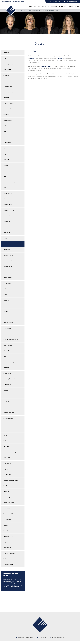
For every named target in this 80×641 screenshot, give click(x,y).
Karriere (71, 6)
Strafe (4, 429)
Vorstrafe (5, 525)
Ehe (4, 148)
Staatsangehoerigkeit (8, 412)
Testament (6, 446)
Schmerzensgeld (7, 384)
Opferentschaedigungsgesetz (10, 339)
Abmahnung (6, 52)
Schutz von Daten (7, 120)
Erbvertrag (5, 199)
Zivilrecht (5, 559)
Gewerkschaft (6, 227)
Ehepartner (6, 159)
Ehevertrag (6, 170)
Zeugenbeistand (7, 547)
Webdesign (6, 530)
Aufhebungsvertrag (8, 92)
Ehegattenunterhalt (8, 154)
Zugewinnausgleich (8, 564)
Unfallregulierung (7, 474)
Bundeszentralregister (8, 103)
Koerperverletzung (7, 277)
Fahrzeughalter (7, 215)
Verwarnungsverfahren (8, 514)
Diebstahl (5, 137)
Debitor (5, 125)
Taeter (5, 440)
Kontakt (77, 6)
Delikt (4, 131)
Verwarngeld (6, 508)
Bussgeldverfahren (8, 109)
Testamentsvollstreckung (9, 452)
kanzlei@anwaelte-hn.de (72, 1)
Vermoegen (6, 491)
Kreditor (5, 294)
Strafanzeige (6, 424)
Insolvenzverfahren (8, 255)
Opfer (4, 334)
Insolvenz (5, 244)
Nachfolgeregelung (8, 322)
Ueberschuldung (7, 463)
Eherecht (5, 165)
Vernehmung (6, 497)
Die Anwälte (45, 6)
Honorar (5, 238)
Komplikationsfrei (7, 283)
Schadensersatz (7, 373)
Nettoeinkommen (7, 328)
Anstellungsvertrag (8, 64)
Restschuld (6, 367)
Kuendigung (6, 300)
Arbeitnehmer (6, 80)
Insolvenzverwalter (7, 260)
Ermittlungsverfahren (8, 210)
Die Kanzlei (37, 6)
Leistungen (53, 6)
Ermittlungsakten (7, 204)
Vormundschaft (7, 519)
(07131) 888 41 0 (43, 637)
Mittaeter (5, 311)
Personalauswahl (7, 345)
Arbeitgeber (6, 75)
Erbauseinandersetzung (9, 182)
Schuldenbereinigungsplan (9, 395)
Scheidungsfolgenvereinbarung (11, 379)
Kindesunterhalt (7, 272)
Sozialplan (6, 407)
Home (30, 6)
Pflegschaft (6, 350)
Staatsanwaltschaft (8, 418)
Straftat (5, 435)
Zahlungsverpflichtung (8, 536)
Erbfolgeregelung (7, 193)
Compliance (6, 114)
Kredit (4, 289)
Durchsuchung (7, 142)
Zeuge (5, 542)
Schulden (5, 390)
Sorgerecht (6, 401)
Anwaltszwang (7, 69)
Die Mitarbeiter (63, 6)
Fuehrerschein (6, 221)
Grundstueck (6, 232)
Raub (4, 356)
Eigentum (5, 176)
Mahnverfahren (7, 305)
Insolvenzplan (6, 249)
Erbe (4, 187)
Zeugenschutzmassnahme (9, 553)
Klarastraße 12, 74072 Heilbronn (26, 637)
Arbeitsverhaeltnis (7, 86)
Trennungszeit (6, 457)
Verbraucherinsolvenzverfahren (11, 480)
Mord (4, 317)
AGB (4, 58)
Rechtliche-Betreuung (8, 362)
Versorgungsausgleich (8, 502)
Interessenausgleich (8, 266)
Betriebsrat (6, 97)
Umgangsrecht (7, 469)
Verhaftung (6, 485)
